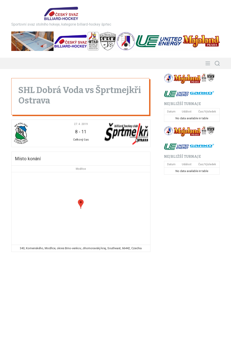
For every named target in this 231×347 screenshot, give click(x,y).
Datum (171, 111)
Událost (187, 111)
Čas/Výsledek (207, 111)
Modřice (81, 168)
